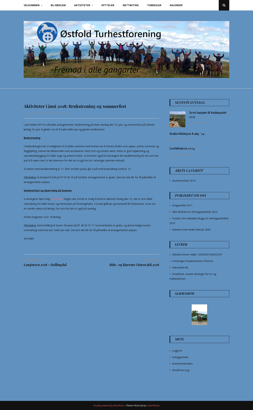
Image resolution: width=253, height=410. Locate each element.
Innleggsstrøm (180, 357)
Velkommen (32, 5)
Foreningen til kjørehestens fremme (192, 261)
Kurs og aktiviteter (57, 112)
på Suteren (57, 199)
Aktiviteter (82, 5)
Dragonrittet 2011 (182, 205)
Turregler (154, 5)
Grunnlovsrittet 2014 (183, 180)
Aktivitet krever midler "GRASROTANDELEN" (197, 254)
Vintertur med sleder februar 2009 (191, 229)
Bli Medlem (58, 5)
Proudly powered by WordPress (109, 405)
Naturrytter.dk (180, 267)
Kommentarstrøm (182, 363)
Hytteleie (107, 5)
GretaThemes (153, 405)
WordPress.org (180, 370)
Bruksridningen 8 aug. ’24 (187, 133)
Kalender (176, 5)
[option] (199, 314)
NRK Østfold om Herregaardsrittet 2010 (195, 212)
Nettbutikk (131, 5)
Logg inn (177, 350)
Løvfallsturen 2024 (182, 148)
